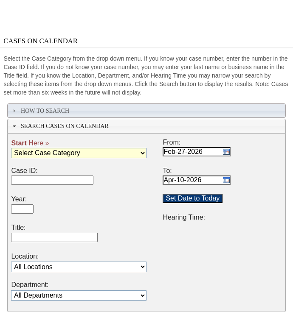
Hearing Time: (184, 217)
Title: (18, 227)
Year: (19, 199)
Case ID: (24, 170)
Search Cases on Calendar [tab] (60, 126)
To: (167, 170)
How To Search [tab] (40, 110)
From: (171, 142)
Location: (25, 256)
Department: (29, 284)
